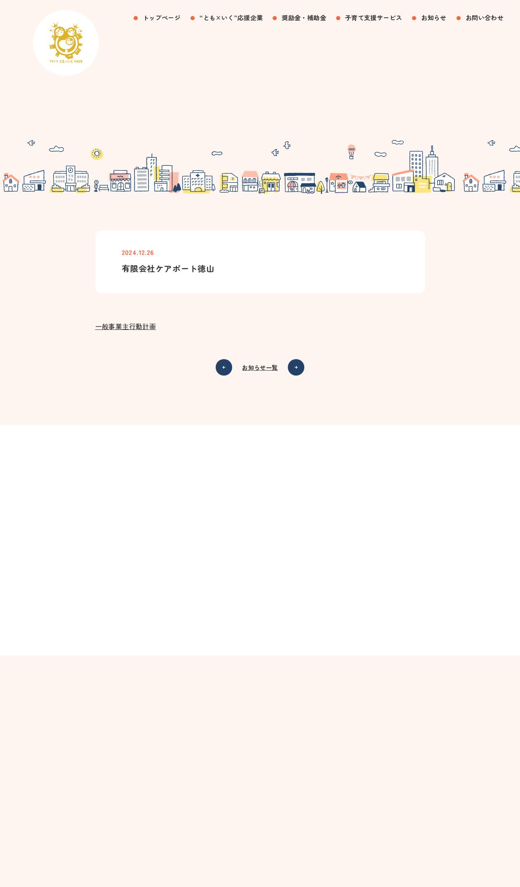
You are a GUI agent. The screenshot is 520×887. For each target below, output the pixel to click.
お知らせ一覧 (260, 368)
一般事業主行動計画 (125, 327)
